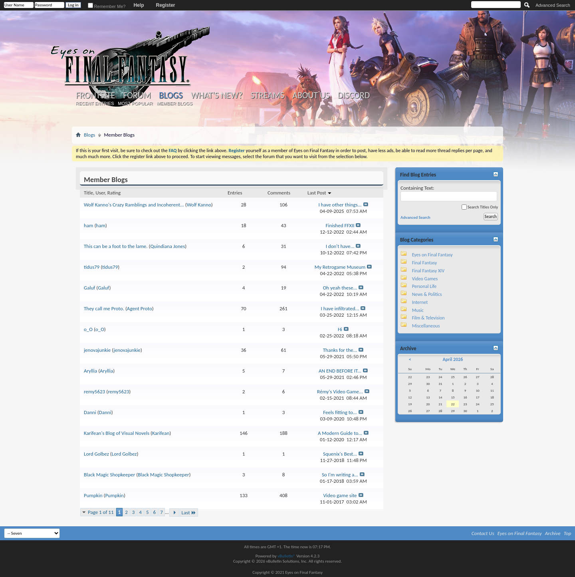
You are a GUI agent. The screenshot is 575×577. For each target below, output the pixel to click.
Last (189, 513)
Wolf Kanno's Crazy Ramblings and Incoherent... (134, 205)
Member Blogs (174, 103)
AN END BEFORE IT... (340, 371)
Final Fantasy (424, 263)
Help (138, 5)
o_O (88, 329)
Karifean (160, 433)
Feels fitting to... (340, 412)
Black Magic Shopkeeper (109, 475)
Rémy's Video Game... (340, 392)
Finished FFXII (340, 225)
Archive (553, 533)
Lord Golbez (96, 454)
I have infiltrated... (340, 308)
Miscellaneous (426, 326)
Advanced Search (552, 5)
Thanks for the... (340, 350)
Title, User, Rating (102, 193)
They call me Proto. (104, 308)
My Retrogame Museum (340, 267)
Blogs (170, 95)
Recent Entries (95, 103)
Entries (235, 193)
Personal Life (424, 286)
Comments (279, 193)
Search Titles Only (480, 207)
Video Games (425, 279)
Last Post (319, 193)
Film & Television (428, 318)
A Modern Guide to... (340, 433)
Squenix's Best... (340, 454)
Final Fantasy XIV (428, 271)
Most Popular (135, 103)
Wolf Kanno (199, 205)
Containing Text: (449, 193)
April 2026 (452, 359)
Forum (137, 95)
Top (567, 533)
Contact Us (483, 533)
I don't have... (340, 246)
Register (165, 5)
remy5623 (94, 392)
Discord (353, 95)
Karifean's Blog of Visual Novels (116, 433)
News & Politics (427, 294)
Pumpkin (93, 495)
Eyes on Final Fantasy (432, 255)
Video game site (340, 495)
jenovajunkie (97, 350)
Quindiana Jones (168, 246)
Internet (420, 302)
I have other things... (339, 205)
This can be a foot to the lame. (116, 246)
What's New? (217, 95)
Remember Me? (107, 6)
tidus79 (91, 267)
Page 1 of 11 (101, 512)
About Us (310, 95)
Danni (90, 412)
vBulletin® (286, 556)
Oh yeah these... (340, 288)
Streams (267, 95)
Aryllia (90, 371)
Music (418, 310)
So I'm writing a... (340, 475)
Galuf (89, 288)
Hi (340, 329)
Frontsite (95, 95)
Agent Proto (139, 308)
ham (88, 225)
